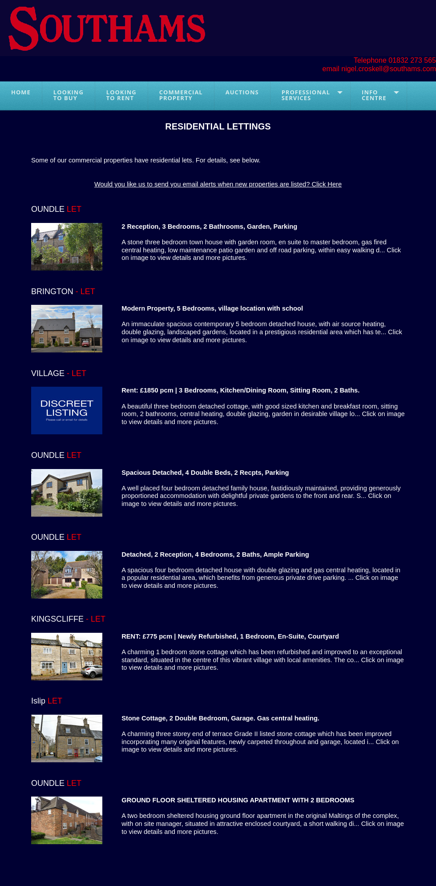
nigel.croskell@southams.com (388, 69)
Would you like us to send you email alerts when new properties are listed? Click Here (218, 184)
